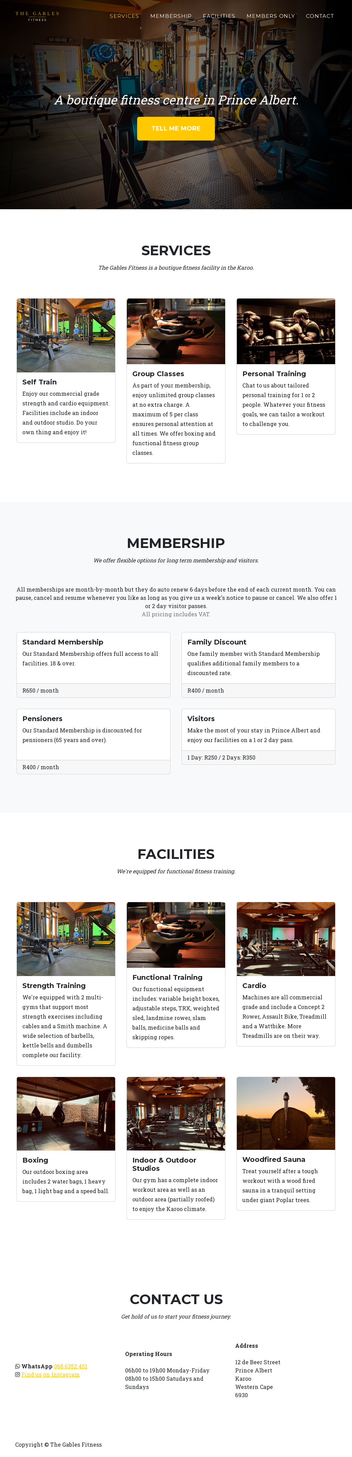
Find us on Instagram (50, 1374)
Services (124, 16)
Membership (171, 16)
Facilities (219, 16)
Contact (320, 16)
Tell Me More (176, 128)
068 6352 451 (70, 1366)
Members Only (270, 16)
